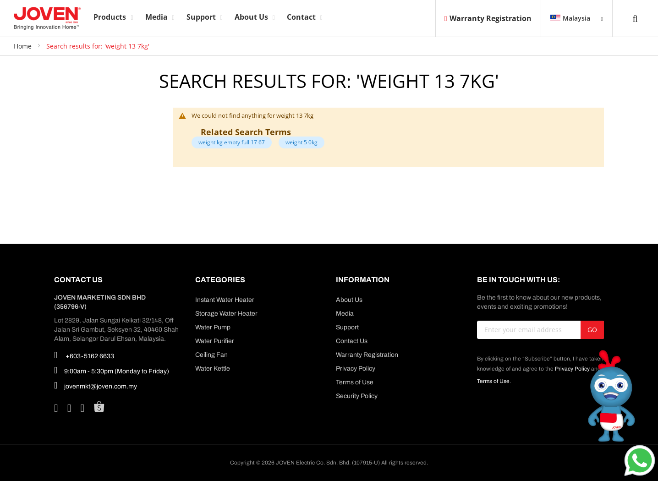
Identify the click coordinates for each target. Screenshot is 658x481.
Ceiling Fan (211, 354)
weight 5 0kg (301, 142)
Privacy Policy (355, 368)
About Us (349, 299)
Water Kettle (212, 368)
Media (345, 313)
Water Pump (212, 327)
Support (347, 327)
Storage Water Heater (226, 313)
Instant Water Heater (224, 299)
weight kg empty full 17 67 (231, 142)
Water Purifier (214, 341)
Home (23, 46)
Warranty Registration (488, 18)
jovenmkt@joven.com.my (95, 385)
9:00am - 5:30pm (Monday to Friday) (111, 370)
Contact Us (351, 341)
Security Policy (357, 396)
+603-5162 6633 (84, 355)
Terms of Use (354, 382)
